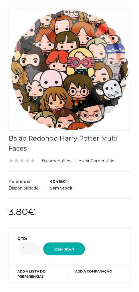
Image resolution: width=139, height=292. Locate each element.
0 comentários (56, 160)
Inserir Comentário (95, 160)
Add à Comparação (93, 271)
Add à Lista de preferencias (31, 274)
